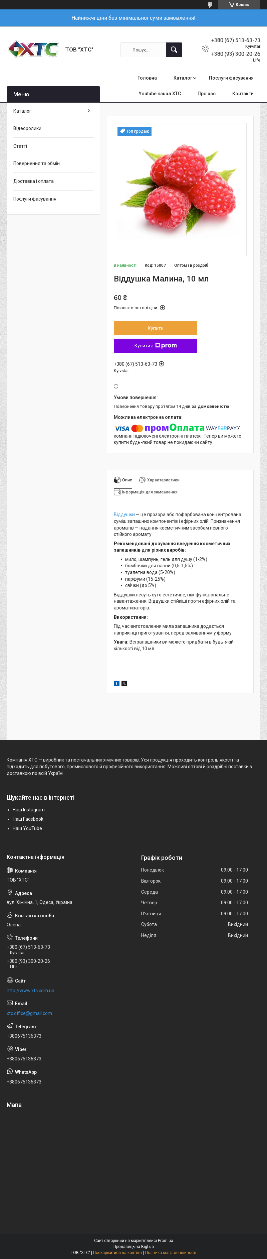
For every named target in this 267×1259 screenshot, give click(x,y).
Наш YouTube (27, 828)
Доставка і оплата (33, 181)
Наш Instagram (29, 809)
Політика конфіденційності (170, 1252)
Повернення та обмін (36, 163)
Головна (147, 78)
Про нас (207, 93)
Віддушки (124, 514)
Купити (156, 328)
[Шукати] (174, 49)
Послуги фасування (231, 78)
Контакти (243, 93)
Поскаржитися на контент (117, 1252)
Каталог (183, 78)
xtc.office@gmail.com (29, 1013)
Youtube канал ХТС (160, 93)
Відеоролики (27, 128)
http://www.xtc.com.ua (30, 990)
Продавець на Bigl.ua (133, 1246)
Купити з (156, 346)
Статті (20, 146)
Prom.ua (165, 1240)
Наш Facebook (28, 819)
